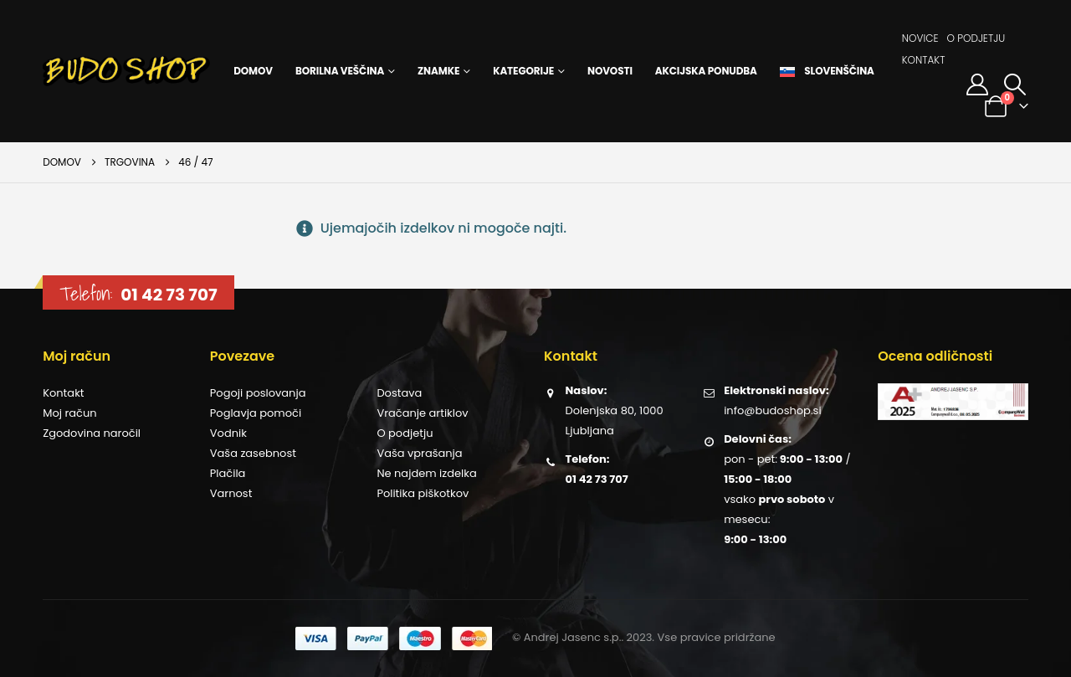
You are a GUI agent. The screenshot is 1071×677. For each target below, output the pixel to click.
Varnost (231, 493)
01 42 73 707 (168, 294)
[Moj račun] (977, 84)
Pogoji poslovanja (258, 393)
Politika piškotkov (423, 493)
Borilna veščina (339, 71)
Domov (253, 71)
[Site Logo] (126, 71)
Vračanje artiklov (422, 413)
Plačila (228, 473)
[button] (1015, 84)
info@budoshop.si (772, 410)
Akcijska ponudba (706, 71)
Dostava (399, 393)
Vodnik (228, 433)
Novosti (610, 71)
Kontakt (923, 60)
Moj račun (69, 413)
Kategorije (523, 71)
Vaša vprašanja (419, 453)
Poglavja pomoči (255, 413)
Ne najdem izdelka (426, 473)
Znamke (438, 71)
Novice (920, 38)
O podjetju (975, 38)
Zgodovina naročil (92, 433)
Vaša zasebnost (253, 453)
